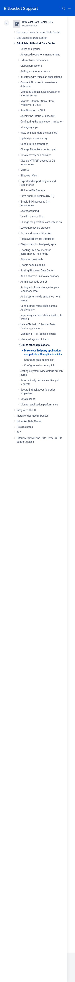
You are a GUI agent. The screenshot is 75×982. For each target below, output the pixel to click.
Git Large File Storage (32, 190)
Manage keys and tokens (34, 339)
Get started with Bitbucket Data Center (38, 32)
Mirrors (24, 169)
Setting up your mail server (35, 71)
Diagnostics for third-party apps (38, 244)
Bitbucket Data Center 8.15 (37, 21)
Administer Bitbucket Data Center (36, 43)
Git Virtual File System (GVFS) (37, 196)
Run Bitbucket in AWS (32, 110)
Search (63, 8)
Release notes (25, 426)
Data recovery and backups (35, 155)
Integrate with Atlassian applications (41, 76)
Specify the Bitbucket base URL (38, 115)
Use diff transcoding (31, 216)
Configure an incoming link (39, 365)
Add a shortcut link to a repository (39, 276)
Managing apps (29, 127)
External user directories (34, 60)
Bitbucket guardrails (31, 259)
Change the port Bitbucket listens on (41, 222)
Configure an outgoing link (39, 359)
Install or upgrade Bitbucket (32, 415)
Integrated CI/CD (26, 410)
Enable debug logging (32, 264)
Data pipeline (27, 398)
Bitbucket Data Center (29, 421)
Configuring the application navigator (41, 121)
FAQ (19, 432)
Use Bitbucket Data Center (32, 37)
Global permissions (31, 65)
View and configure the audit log (38, 132)
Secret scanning (29, 210)
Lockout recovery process (35, 227)
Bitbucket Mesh (29, 175)
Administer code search (34, 281)
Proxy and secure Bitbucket (35, 233)
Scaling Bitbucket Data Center (37, 270)
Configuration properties (34, 143)
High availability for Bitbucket (37, 238)
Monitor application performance (39, 404)
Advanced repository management (40, 54)
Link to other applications (35, 344)
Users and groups (30, 48)
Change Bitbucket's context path (38, 149)
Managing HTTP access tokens (38, 333)
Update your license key (33, 138)
